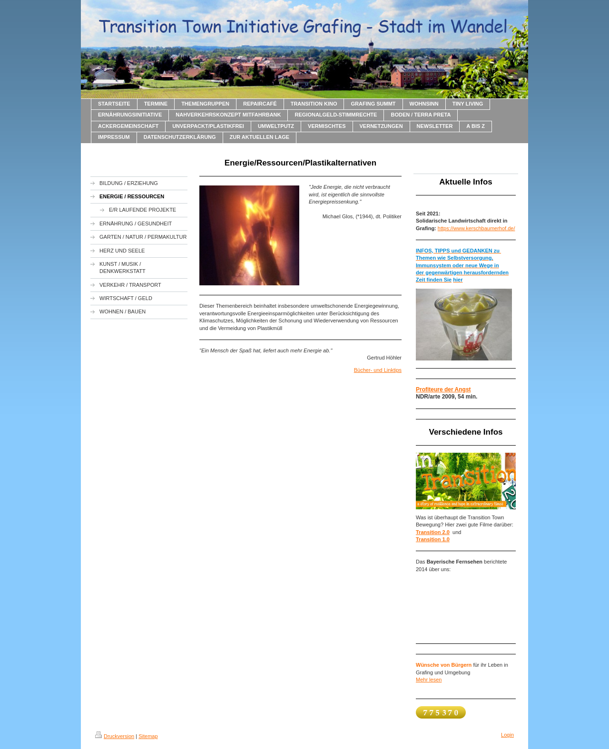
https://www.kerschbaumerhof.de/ (476, 228)
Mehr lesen (429, 679)
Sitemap (147, 736)
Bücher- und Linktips (378, 370)
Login (507, 735)
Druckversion (114, 736)
